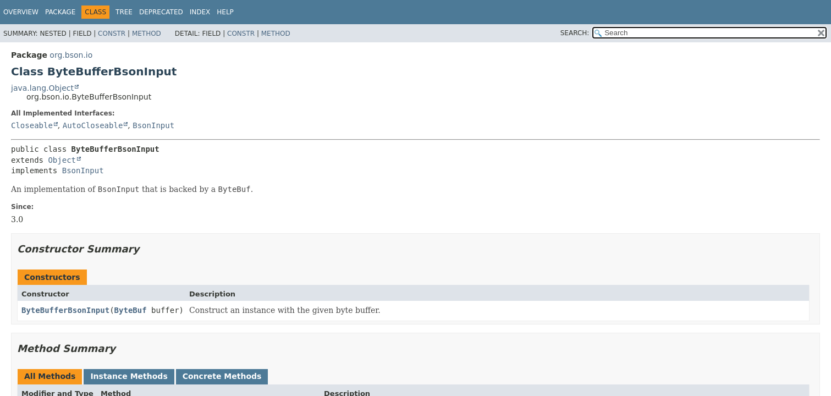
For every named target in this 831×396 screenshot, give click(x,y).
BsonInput (153, 125)
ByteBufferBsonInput (65, 310)
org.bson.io (70, 55)
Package (60, 12)
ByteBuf (130, 310)
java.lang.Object (42, 88)
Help (225, 12)
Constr (111, 33)
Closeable (32, 125)
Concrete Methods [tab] (222, 376)
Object (62, 160)
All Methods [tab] (49, 376)
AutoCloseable (93, 125)
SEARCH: (575, 33)
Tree (124, 12)
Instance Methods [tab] (128, 376)
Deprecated (161, 12)
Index (200, 12)
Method (146, 33)
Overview (20, 12)
